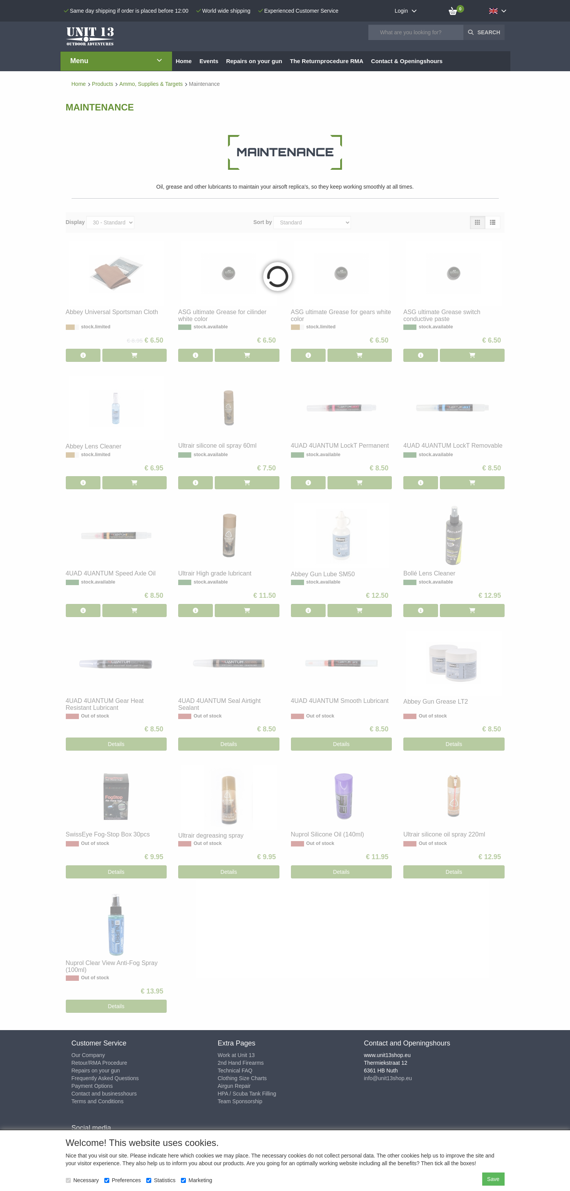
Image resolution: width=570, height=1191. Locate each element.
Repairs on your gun (96, 1070)
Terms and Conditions (98, 1101)
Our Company (88, 1055)
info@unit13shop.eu (388, 1078)
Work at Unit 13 (236, 1055)
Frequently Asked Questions (105, 1078)
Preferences (122, 1180)
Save (493, 1179)
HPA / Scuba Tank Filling (247, 1094)
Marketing (196, 1180)
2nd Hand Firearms (241, 1063)
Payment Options (92, 1086)
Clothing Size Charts (242, 1078)
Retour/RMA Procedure (99, 1063)
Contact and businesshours (104, 1094)
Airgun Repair (234, 1086)
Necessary (82, 1180)
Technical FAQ (235, 1070)
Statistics (161, 1180)
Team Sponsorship (240, 1101)
